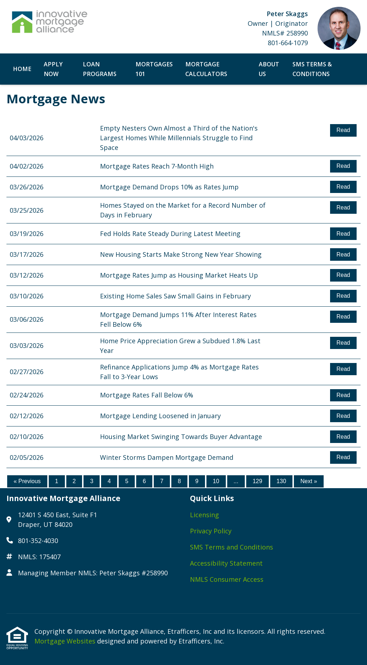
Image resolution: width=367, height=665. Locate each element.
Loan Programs (99, 69)
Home (22, 69)
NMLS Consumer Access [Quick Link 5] (226, 579)
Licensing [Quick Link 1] (204, 514)
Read (343, 130)
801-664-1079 (288, 42)
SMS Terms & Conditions (312, 69)
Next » (308, 481)
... (236, 481)
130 (281, 481)
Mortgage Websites (65, 641)
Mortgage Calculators (206, 69)
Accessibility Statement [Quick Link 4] (226, 563)
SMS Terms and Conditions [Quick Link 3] (231, 547)
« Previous (27, 481)
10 (216, 481)
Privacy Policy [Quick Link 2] (211, 531)
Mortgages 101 (154, 69)
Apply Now (53, 69)
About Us (269, 69)
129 (257, 481)
